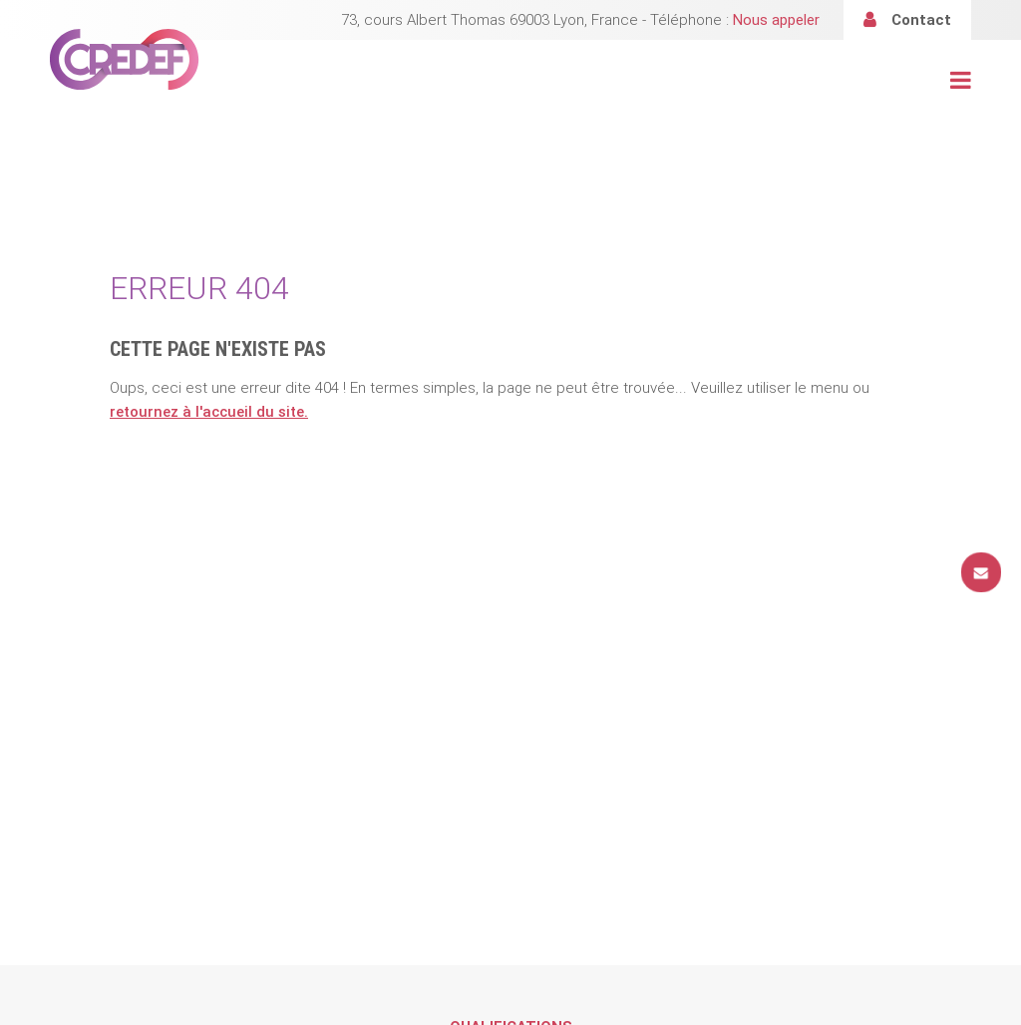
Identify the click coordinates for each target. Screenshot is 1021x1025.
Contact (921, 20)
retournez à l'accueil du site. (209, 412)
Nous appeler (776, 20)
